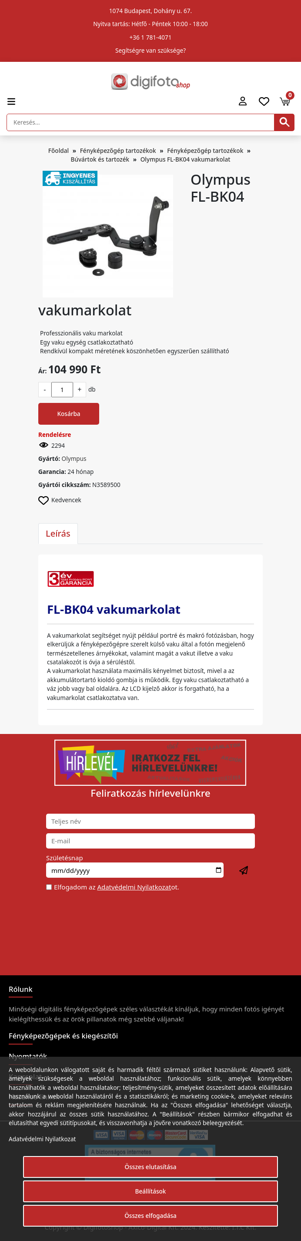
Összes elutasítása (151, 1167)
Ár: (42, 371)
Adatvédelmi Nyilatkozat (134, 887)
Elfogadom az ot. (116, 887)
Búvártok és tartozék (100, 159)
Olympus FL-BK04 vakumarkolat (185, 159)
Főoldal (58, 150)
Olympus (74, 458)
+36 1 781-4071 (151, 37)
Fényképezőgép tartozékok (118, 150)
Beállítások (150, 1191)
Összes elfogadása (150, 1215)
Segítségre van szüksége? (150, 50)
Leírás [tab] (58, 533)
